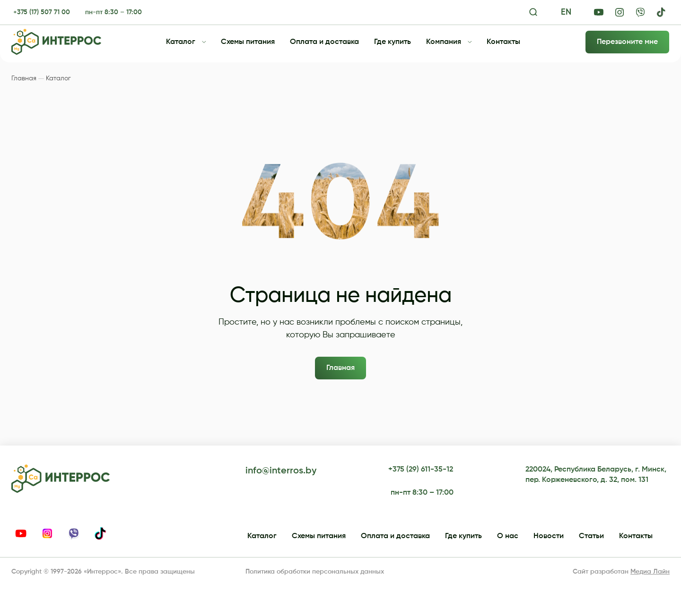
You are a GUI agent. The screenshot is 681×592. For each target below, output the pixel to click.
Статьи (591, 536)
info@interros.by (280, 471)
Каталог (180, 42)
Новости (548, 536)
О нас (507, 536)
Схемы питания (248, 42)
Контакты (503, 42)
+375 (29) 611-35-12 (420, 469)
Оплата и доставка (324, 42)
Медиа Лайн (650, 571)
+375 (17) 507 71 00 (41, 12)
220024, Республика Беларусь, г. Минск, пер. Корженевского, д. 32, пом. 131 (595, 475)
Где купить (392, 42)
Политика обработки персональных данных (314, 571)
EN (566, 12)
